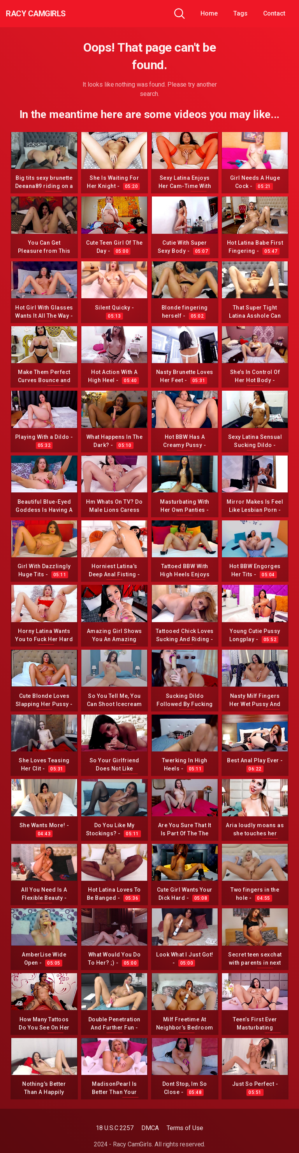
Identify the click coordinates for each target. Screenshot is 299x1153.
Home (209, 13)
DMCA (150, 1128)
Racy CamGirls (48, 14)
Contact (274, 13)
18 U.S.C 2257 (115, 1128)
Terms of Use (185, 1128)
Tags (240, 13)
